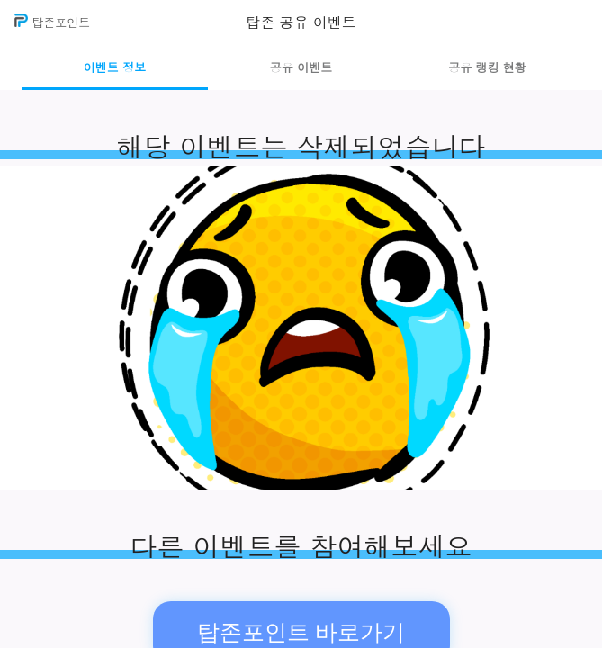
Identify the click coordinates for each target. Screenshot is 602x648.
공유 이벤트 (301, 67)
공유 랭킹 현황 (487, 67)
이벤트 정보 (115, 67)
